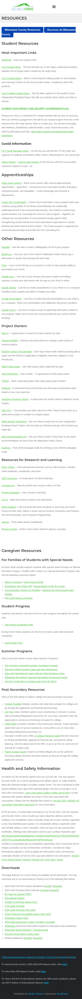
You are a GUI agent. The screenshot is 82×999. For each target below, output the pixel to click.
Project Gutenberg (11, 492)
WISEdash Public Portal (16, 918)
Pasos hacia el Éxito (33, 582)
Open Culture (8, 467)
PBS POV (6, 410)
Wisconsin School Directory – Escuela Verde (26, 930)
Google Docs (8, 276)
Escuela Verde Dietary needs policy (22, 934)
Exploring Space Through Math (17, 351)
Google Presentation (12, 299)
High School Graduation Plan (19, 624)
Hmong (71, 957)
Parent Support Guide (15, 752)
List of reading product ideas (15, 93)
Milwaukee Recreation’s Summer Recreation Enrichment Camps (36, 677)
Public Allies (11, 724)
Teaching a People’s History (15, 399)
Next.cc (5, 333)
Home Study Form (14, 643)
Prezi (4, 265)
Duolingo (6, 448)
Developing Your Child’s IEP (18, 586)
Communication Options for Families (22, 590)
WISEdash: (10, 926)
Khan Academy (9, 507)
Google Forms (9, 310)
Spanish (63, 957)
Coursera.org (8, 485)
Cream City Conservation (14, 202)
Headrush (6, 60)
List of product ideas (11, 78)
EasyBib (6, 247)
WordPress (62, 994)
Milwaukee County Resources (22, 29)
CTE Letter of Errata (14, 906)
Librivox (5, 522)
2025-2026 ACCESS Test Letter (20, 910)
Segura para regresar (28, 162)
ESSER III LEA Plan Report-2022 (21, 902)
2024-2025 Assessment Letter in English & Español (30, 922)
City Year (9, 712)
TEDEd (5, 381)
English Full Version (47, 957)
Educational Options (14, 898)
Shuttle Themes (35, 994)
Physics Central (9, 529)
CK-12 (5, 499)
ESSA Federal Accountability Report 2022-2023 (28, 914)
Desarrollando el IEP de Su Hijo (49, 586)
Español (58, 886)
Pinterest (6, 388)
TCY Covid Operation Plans (15, 151)
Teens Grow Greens (12, 183)
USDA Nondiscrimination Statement (19, 957)
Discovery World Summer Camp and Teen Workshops (31, 669)
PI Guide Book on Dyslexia (19, 598)
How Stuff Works (10, 374)
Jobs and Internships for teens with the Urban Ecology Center (35, 673)
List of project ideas (11, 67)
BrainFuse (7, 254)
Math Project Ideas (11, 366)
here (46, 982)
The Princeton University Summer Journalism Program (31, 665)
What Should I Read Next (14, 421)
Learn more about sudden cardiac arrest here (47, 793)
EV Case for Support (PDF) (18, 894)
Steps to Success (13, 582)
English (47, 886)
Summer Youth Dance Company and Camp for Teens (31, 681)
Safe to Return (9, 162)
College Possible (13, 704)
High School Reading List (14, 436)
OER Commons (9, 478)
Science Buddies (10, 340)
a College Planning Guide (47, 736)
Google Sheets (9, 287)
